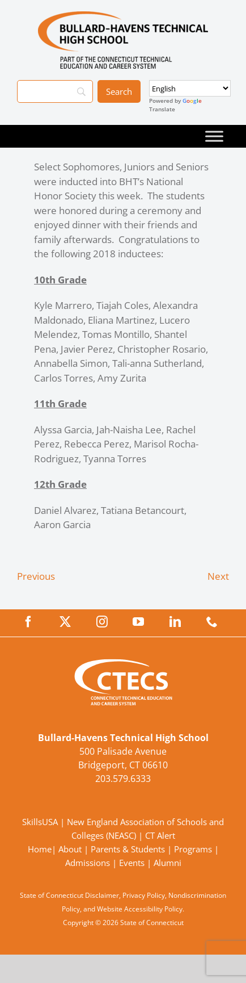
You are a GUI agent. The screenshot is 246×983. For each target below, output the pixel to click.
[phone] (212, 622)
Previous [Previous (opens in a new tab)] (36, 576)
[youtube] (138, 622)
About (70, 849)
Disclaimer (102, 895)
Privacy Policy (143, 895)
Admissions (87, 862)
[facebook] (28, 622)
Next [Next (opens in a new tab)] (218, 576)
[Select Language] (190, 88)
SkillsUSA (41, 821)
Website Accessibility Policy (140, 909)
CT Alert (160, 835)
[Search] (55, 91)
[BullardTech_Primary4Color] (123, 16)
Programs (193, 849)
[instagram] (102, 622)
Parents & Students (128, 849)
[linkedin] (175, 622)
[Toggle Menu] (214, 136)
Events (132, 862)
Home (40, 849)
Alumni (167, 862)
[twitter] (65, 622)
